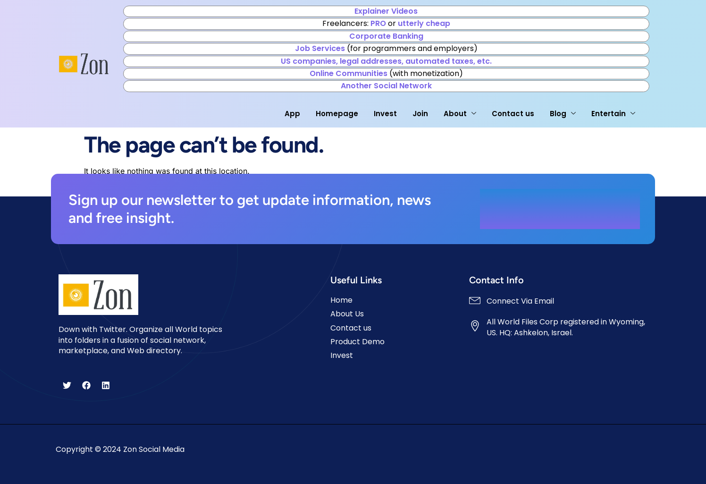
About (459, 114)
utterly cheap (424, 23)
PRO (378, 23)
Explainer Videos (386, 11)
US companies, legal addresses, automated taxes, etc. (386, 61)
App (292, 114)
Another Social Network (386, 85)
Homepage (336, 114)
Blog (562, 114)
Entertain (613, 114)
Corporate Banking (386, 36)
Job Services (320, 48)
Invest (384, 114)
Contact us (512, 114)
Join (420, 114)
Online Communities (348, 73)
